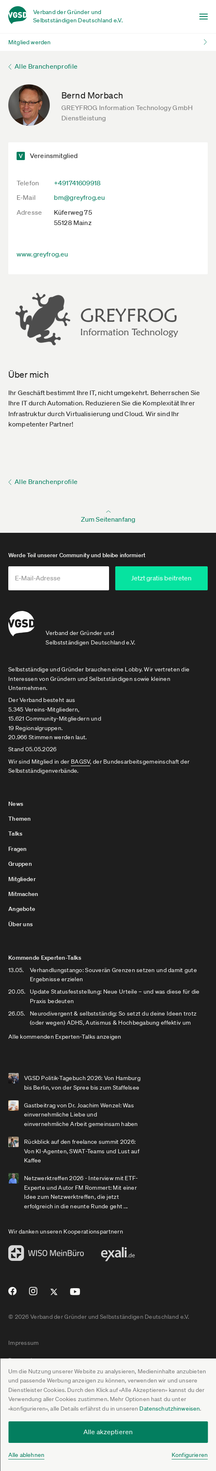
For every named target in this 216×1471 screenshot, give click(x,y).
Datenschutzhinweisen (169, 1408)
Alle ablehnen (26, 1455)
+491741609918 (77, 183)
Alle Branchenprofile (46, 66)
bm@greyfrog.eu (79, 197)
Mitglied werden (29, 42)
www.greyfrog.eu (42, 254)
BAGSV (80, 761)
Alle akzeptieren (108, 1432)
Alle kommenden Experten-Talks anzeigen (64, 1036)
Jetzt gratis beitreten (168, 578)
